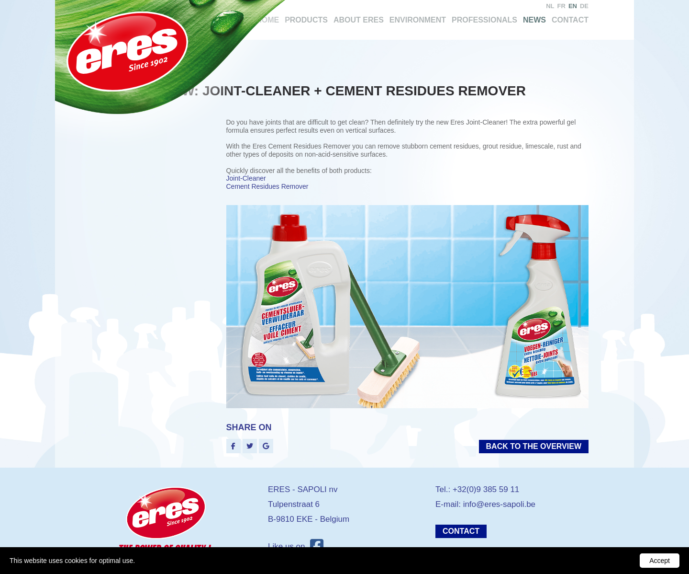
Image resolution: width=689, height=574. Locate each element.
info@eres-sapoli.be (499, 504)
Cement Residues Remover (267, 186)
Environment (417, 20)
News (534, 20)
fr (561, 6)
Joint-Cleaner (246, 178)
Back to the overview (533, 446)
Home (267, 20)
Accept (659, 560)
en (572, 6)
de (584, 6)
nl (550, 6)
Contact (570, 20)
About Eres (358, 20)
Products (306, 20)
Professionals (484, 20)
